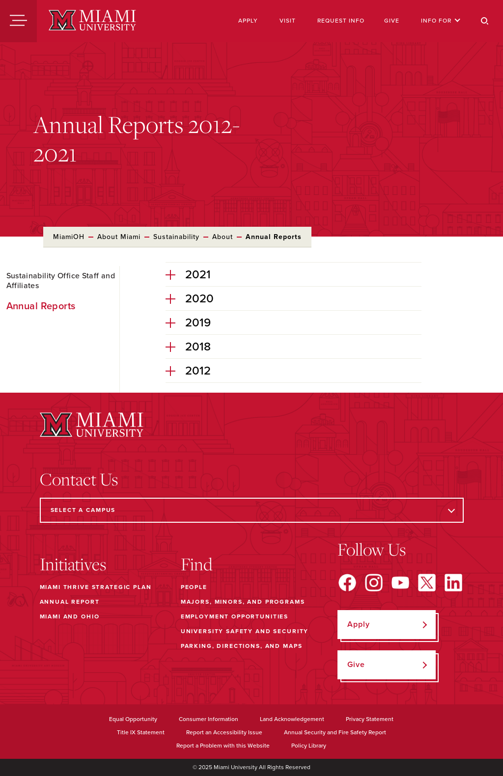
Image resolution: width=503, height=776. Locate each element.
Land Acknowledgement (292, 719)
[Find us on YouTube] (400, 582)
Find (197, 564)
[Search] (485, 21)
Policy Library (308, 745)
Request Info (340, 20)
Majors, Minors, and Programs (243, 601)
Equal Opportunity (133, 719)
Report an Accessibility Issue (224, 732)
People (194, 587)
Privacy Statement (369, 719)
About (222, 237)
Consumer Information (208, 719)
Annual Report (70, 601)
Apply (248, 20)
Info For (441, 20)
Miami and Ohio (70, 616)
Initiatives (73, 564)
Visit (287, 20)
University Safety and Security (245, 631)
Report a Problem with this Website (223, 745)
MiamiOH (68, 237)
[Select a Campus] (252, 510)
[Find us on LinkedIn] (453, 582)
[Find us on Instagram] (374, 582)
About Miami (118, 237)
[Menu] (18, 21)
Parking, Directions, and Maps (242, 645)
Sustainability (176, 237)
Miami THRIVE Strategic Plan (96, 587)
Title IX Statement (141, 732)
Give (391, 20)
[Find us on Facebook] (347, 582)
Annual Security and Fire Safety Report (335, 732)
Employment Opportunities (234, 616)
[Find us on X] (427, 582)
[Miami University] (92, 21)
